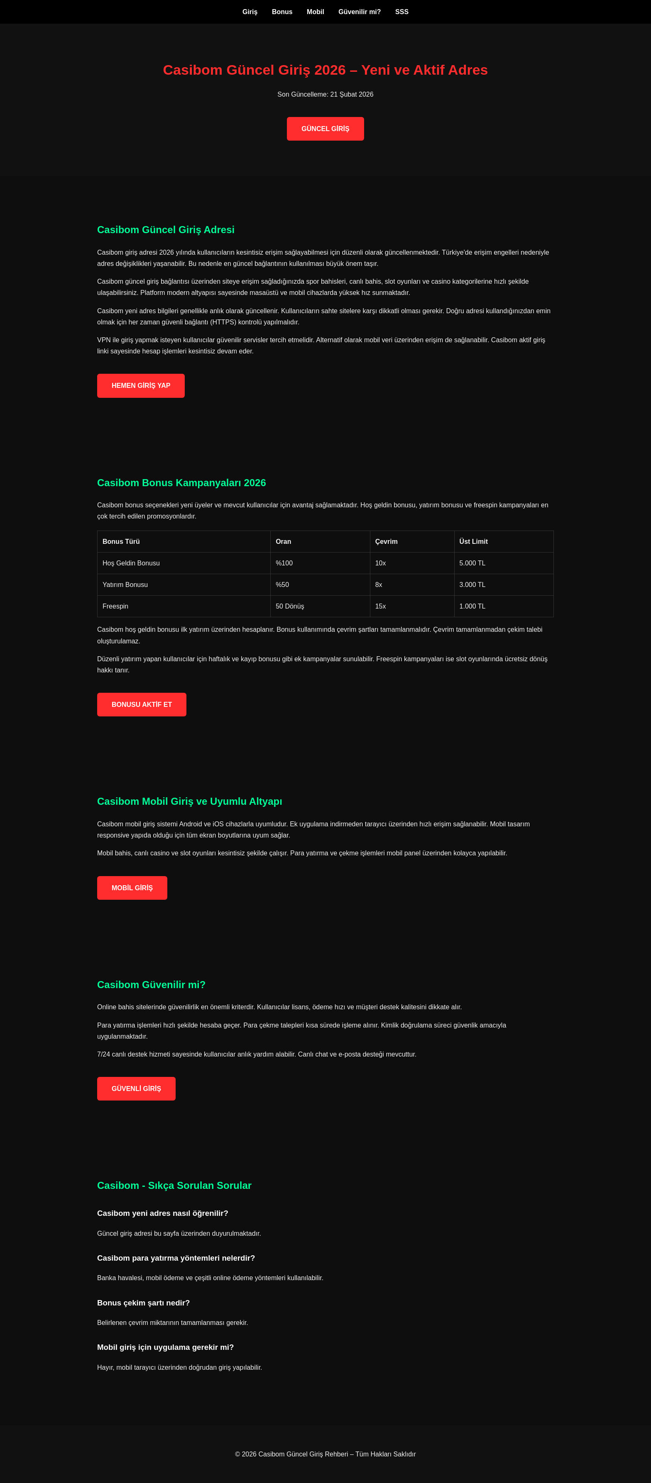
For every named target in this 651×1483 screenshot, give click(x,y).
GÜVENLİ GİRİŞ (136, 1088)
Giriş (249, 11)
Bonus (282, 11)
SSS (402, 11)
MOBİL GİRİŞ (132, 887)
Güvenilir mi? (359, 11)
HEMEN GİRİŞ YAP (141, 385)
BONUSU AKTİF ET (142, 704)
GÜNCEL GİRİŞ (325, 128)
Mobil (315, 11)
